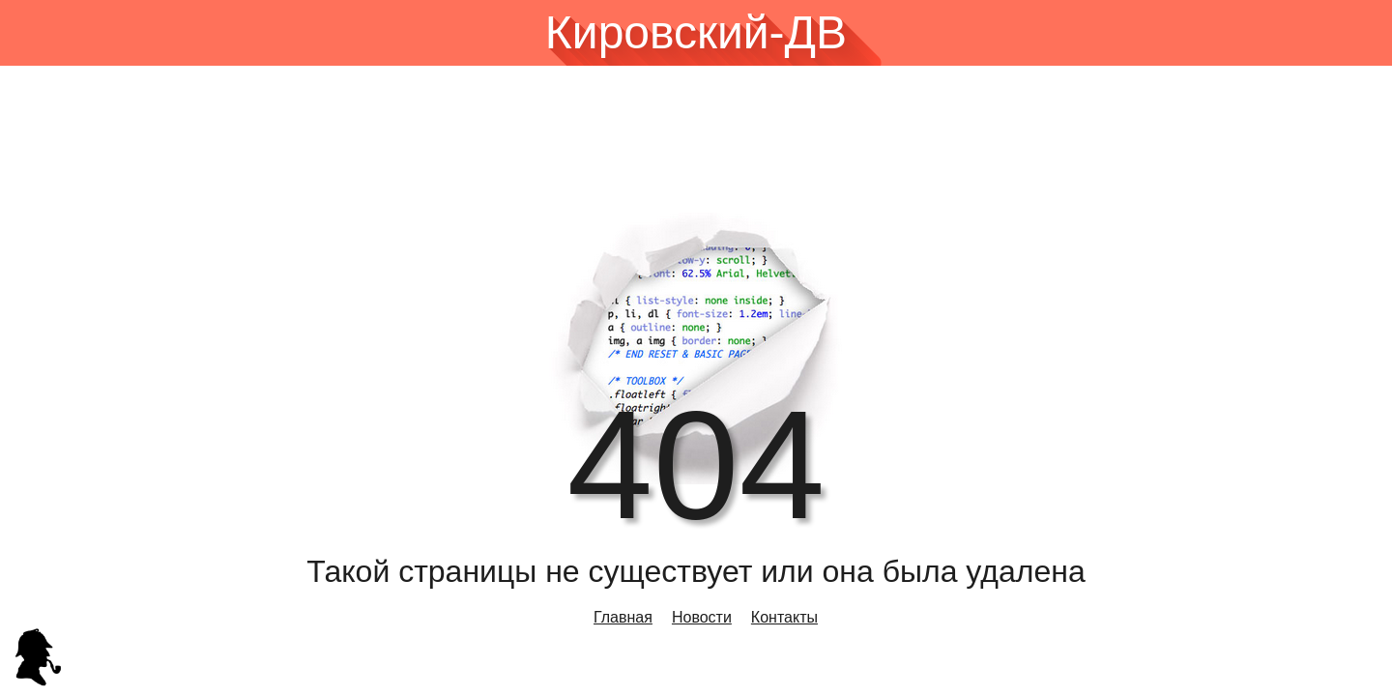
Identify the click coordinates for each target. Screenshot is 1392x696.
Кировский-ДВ (696, 33)
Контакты (784, 617)
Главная (623, 617)
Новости (702, 617)
